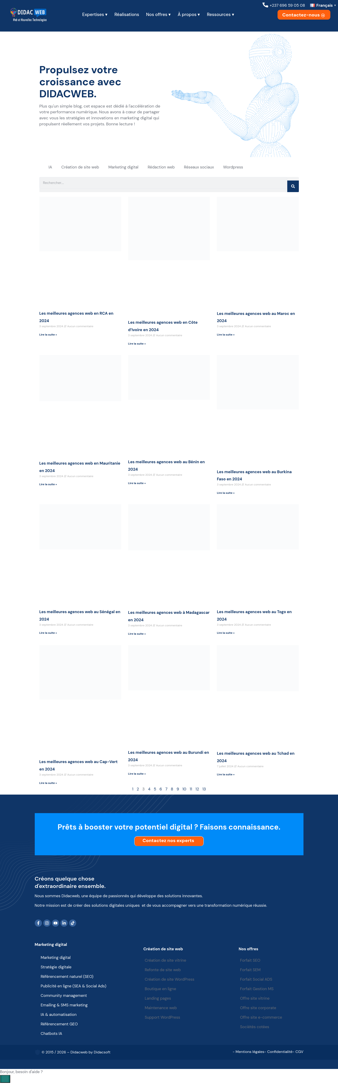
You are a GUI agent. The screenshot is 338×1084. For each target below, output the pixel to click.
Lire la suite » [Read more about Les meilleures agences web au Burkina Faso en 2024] (225, 493)
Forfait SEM (250, 970)
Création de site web (80, 167)
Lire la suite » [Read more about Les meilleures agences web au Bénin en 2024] (137, 483)
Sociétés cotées (255, 1027)
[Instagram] (47, 923)
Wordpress (233, 167)
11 (191, 789)
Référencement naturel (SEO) (67, 976)
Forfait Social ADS (256, 979)
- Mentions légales (248, 1052)
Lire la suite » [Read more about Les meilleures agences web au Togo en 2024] (225, 633)
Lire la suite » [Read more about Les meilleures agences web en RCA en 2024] (48, 335)
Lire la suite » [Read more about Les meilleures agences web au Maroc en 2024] (225, 335)
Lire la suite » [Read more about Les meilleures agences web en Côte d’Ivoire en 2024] (137, 344)
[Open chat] (5, 1079)
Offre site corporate (258, 1008)
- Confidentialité (278, 1052)
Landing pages (158, 998)
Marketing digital (123, 167)
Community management (64, 995)
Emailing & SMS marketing (64, 1005)
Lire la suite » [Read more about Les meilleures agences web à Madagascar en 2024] (137, 634)
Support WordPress (162, 1017)
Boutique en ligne (161, 989)
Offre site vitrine (255, 998)
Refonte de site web (163, 970)
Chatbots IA (51, 1033)
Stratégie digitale (56, 967)
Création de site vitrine (165, 960)
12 (197, 789)
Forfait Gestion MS (257, 989)
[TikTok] (72, 923)
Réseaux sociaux (199, 167)
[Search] (293, 186)
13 (204, 789)
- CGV (297, 1052)
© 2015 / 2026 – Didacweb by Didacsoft (76, 1052)
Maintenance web (161, 1008)
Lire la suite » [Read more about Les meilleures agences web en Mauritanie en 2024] (48, 485)
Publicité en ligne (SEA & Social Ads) (74, 986)
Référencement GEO (59, 1024)
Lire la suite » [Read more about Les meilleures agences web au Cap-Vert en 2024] (48, 783)
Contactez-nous (304, 15)
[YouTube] (55, 923)
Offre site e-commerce (261, 1017)
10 (184, 789)
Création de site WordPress (170, 979)
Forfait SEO (250, 960)
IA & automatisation (59, 1014)
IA (50, 167)
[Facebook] (38, 923)
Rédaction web (161, 167)
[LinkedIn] (64, 923)
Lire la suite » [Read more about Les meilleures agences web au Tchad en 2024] (225, 775)
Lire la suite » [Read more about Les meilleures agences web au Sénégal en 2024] (48, 633)
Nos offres (249, 949)
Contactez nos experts (169, 841)
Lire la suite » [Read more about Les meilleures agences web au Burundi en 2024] (137, 774)
